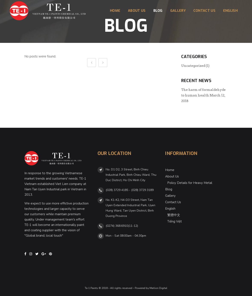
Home (169, 170)
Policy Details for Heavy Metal (189, 183)
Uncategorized (193, 66)
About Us (172, 176)
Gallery (170, 196)
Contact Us (173, 202)
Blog (168, 189)
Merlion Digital (158, 288)
